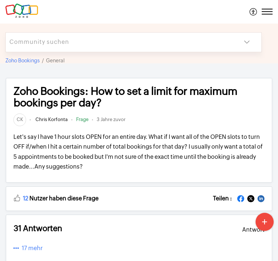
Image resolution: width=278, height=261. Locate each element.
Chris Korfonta (51, 119)
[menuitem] (253, 11)
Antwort (253, 229)
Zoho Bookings (22, 60)
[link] (19, 119)
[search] (119, 42)
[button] (253, 11)
